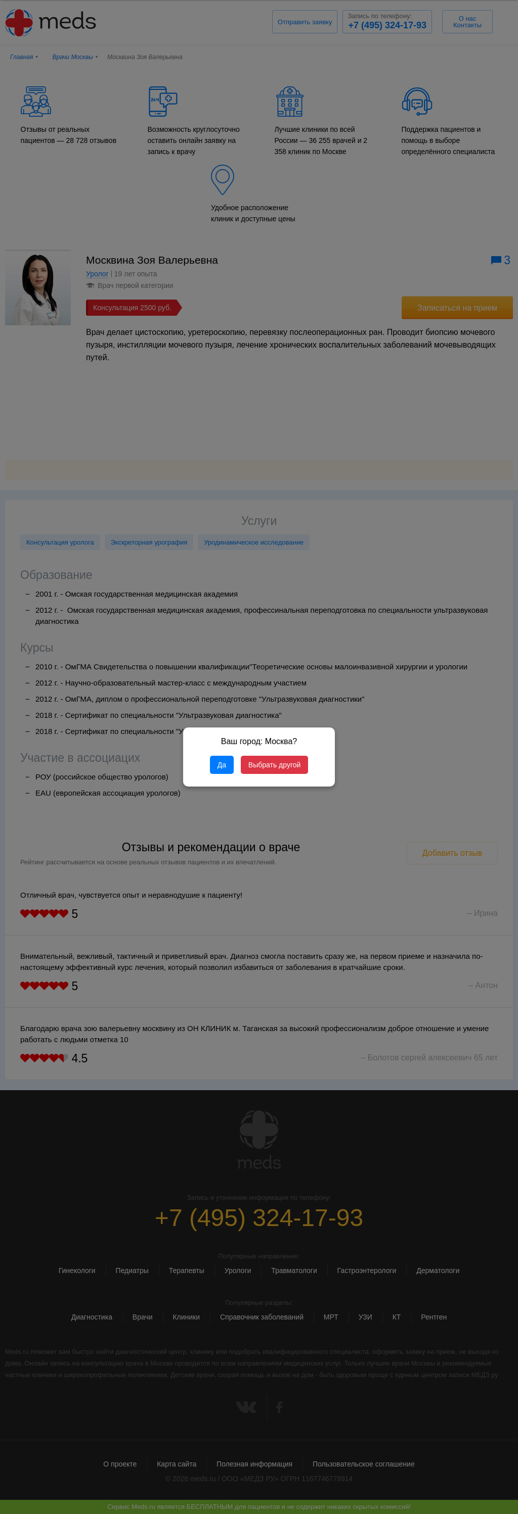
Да (222, 765)
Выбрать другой (274, 765)
